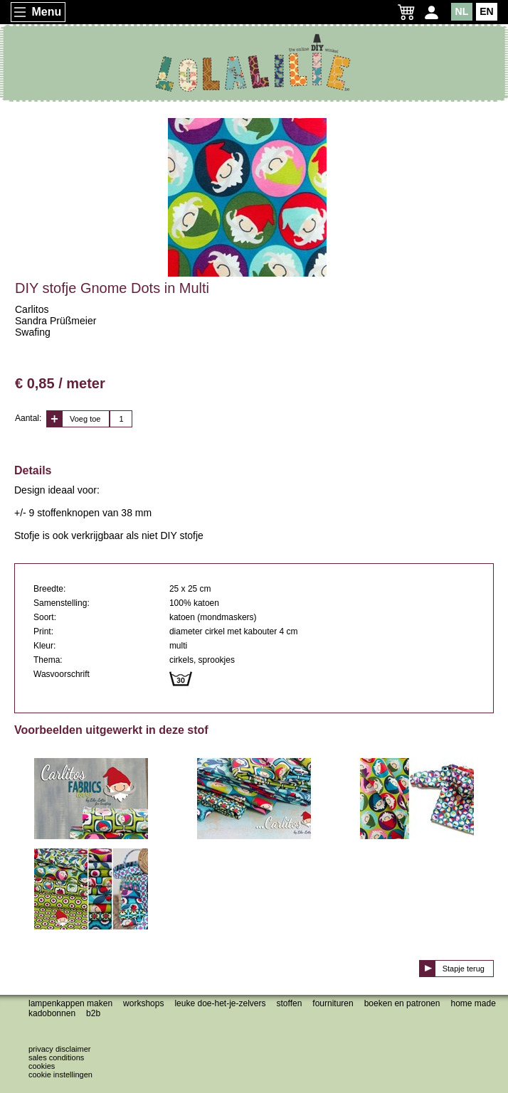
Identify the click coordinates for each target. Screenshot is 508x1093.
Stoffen (289, 1003)
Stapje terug (464, 968)
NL (462, 11)
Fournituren (332, 1003)
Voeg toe (85, 419)
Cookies (41, 1066)
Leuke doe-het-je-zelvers (219, 1003)
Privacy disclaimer (59, 1049)
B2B (93, 1013)
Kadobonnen (51, 1013)
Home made (472, 1003)
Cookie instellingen (60, 1074)
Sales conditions (56, 1057)
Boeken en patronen (402, 1003)
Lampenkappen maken (70, 1003)
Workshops (143, 1003)
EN (486, 11)
